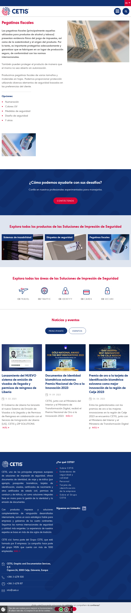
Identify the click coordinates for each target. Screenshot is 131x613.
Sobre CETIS (67, 468)
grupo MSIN (13, 547)
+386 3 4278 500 (15, 577)
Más (5, 427)
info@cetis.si (13, 590)
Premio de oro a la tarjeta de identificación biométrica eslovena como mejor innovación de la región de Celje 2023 (108, 384)
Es (127, 2)
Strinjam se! (61, 609)
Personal (64, 481)
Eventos (77, 331)
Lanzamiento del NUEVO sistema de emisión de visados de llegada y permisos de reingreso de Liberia (19, 384)
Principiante (56, 331)
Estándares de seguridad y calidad (68, 474)
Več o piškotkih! (66, 609)
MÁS (16, 551)
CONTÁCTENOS (65, 200)
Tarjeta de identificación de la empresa (68, 488)
